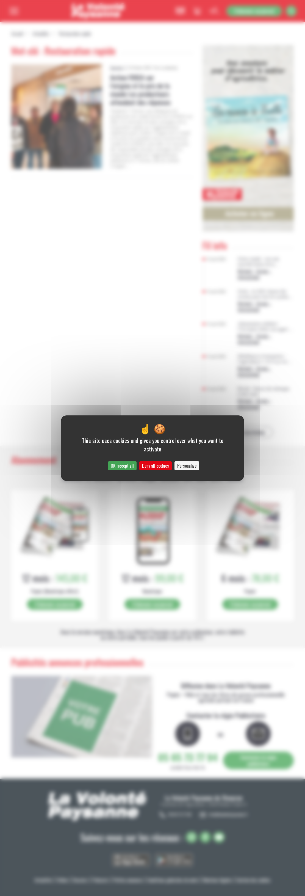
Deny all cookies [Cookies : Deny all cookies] (155, 465)
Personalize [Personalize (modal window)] (186, 465)
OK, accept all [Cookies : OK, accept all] (122, 465)
